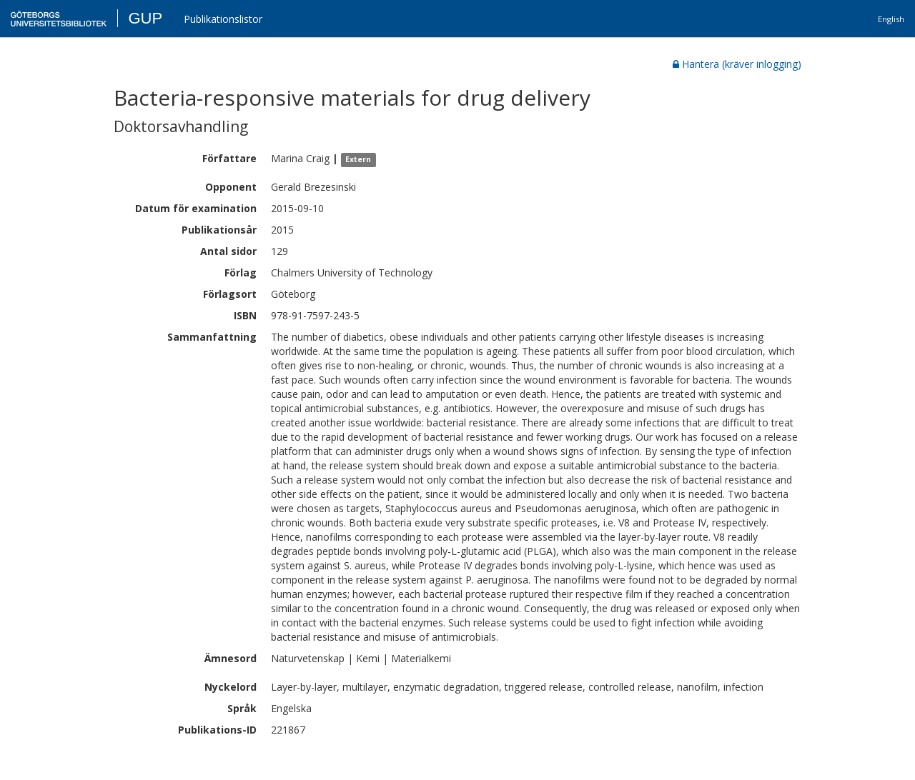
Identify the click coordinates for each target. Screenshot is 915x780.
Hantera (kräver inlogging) (737, 64)
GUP (145, 18)
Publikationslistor (223, 19)
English (891, 19)
